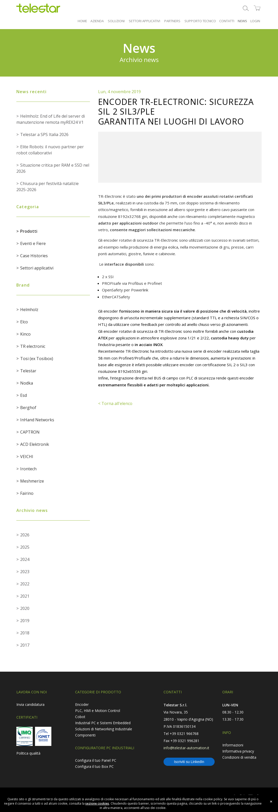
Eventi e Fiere (33, 243)
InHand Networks (37, 420)
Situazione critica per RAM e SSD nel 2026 (52, 168)
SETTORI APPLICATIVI (144, 21)
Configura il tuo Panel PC (95, 760)
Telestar (28, 371)
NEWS (242, 21)
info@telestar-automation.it (186, 747)
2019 (24, 620)
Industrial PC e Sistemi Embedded (103, 722)
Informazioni (232, 745)
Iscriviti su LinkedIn (189, 762)
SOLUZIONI (116, 21)
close (271, 801)
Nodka (26, 383)
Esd (23, 395)
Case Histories (34, 256)
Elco (24, 322)
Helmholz (29, 309)
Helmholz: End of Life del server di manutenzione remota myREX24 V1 (50, 119)
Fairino (26, 493)
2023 (24, 571)
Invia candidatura (30, 704)
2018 (24, 633)
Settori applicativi (36, 268)
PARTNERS (172, 21)
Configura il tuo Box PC (94, 766)
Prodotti (28, 231)
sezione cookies (97, 803)
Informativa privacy (238, 751)
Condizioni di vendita (239, 757)
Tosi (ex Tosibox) (36, 358)
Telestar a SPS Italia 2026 (44, 134)
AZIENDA (97, 21)
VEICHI (26, 456)
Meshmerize (32, 481)
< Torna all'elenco (115, 403)
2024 (24, 559)
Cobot (80, 716)
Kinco (25, 334)
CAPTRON (30, 432)
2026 (24, 535)
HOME (82, 21)
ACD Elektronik (34, 444)
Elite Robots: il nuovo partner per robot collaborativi (50, 150)
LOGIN (255, 21)
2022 (24, 584)
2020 (24, 608)
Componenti (85, 735)
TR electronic (32, 346)
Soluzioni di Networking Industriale (103, 729)
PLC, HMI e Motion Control (97, 710)
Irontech (28, 469)
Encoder (82, 704)
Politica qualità (28, 753)
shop (257, 8)
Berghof (28, 407)
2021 (24, 596)
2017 (24, 645)
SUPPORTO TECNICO (200, 21)
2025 (24, 547)
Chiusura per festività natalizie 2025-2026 (47, 186)
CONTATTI (226, 21)
